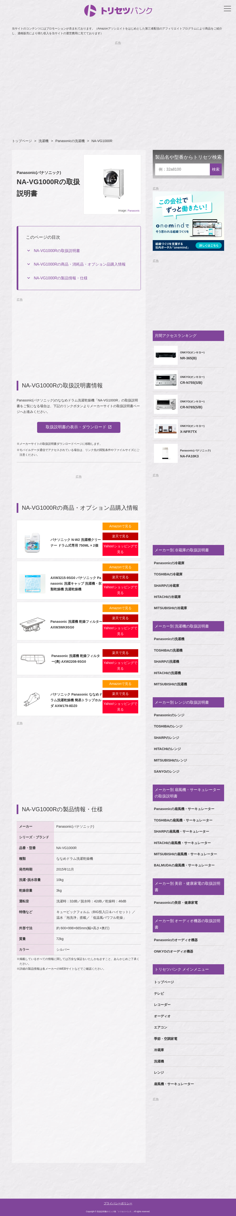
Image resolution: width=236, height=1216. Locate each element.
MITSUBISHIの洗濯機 (170, 684)
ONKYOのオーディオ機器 (173, 951)
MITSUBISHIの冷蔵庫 (170, 608)
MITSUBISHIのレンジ (170, 760)
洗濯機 (44, 141)
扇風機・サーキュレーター (174, 1084)
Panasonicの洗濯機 (70, 141)
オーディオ (162, 1016)
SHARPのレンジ (166, 738)
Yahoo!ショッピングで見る (120, 549)
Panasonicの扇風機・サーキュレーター (184, 809)
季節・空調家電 (165, 1039)
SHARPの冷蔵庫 (166, 586)
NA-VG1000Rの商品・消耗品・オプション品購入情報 (80, 264)
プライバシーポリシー (118, 1203)
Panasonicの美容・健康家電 (176, 903)
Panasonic (134, 210)
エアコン (160, 1027)
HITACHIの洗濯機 (167, 673)
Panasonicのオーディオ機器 (176, 940)
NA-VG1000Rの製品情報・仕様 (61, 278)
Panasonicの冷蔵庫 (169, 563)
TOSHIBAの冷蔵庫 (168, 574)
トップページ (22, 141)
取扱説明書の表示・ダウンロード (76, 427)
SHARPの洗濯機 (166, 661)
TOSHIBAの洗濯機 (168, 650)
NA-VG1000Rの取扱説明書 (57, 251)
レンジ (159, 1072)
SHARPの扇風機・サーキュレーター (181, 831)
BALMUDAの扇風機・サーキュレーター (184, 865)
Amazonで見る (120, 527)
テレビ (159, 993)
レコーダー (162, 1005)
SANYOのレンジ (166, 771)
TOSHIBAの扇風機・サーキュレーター (183, 820)
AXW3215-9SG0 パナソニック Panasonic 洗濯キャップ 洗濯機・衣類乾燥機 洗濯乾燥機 (76, 584)
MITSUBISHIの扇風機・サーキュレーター (185, 854)
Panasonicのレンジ (169, 715)
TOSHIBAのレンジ (168, 726)
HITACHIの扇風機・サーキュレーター (182, 843)
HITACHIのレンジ (167, 749)
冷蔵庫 (159, 1050)
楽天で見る (120, 537)
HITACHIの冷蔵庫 (167, 597)
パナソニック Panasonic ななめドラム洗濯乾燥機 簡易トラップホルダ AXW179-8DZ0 (76, 700)
